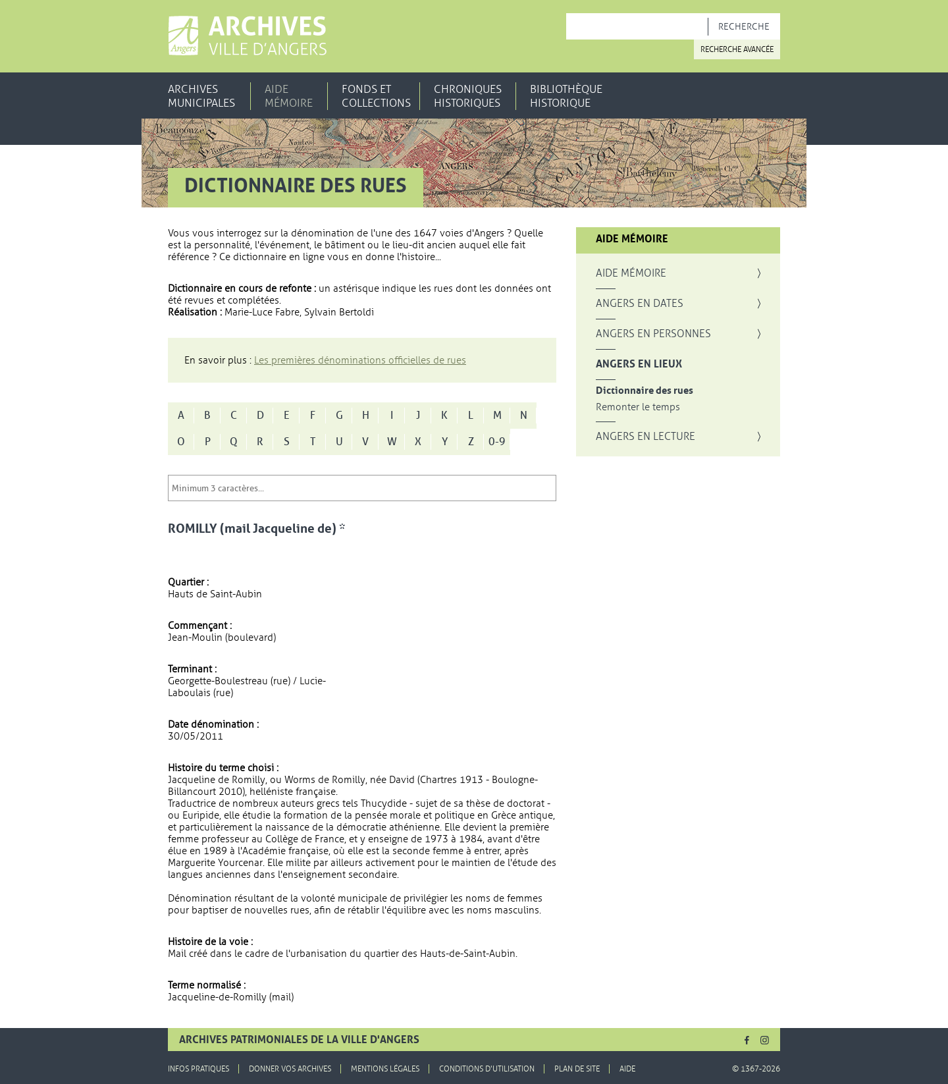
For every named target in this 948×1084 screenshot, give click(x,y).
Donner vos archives (290, 1068)
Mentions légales (385, 1068)
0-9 (497, 441)
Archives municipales (201, 96)
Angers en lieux (639, 364)
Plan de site (577, 1068)
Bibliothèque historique (566, 96)
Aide (627, 1068)
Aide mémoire (289, 96)
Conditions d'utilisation (487, 1068)
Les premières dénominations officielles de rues (360, 360)
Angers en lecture (645, 436)
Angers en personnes (653, 334)
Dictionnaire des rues (644, 391)
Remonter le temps (638, 407)
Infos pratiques (198, 1068)
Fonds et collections (376, 96)
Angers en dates (639, 303)
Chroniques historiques (468, 96)
